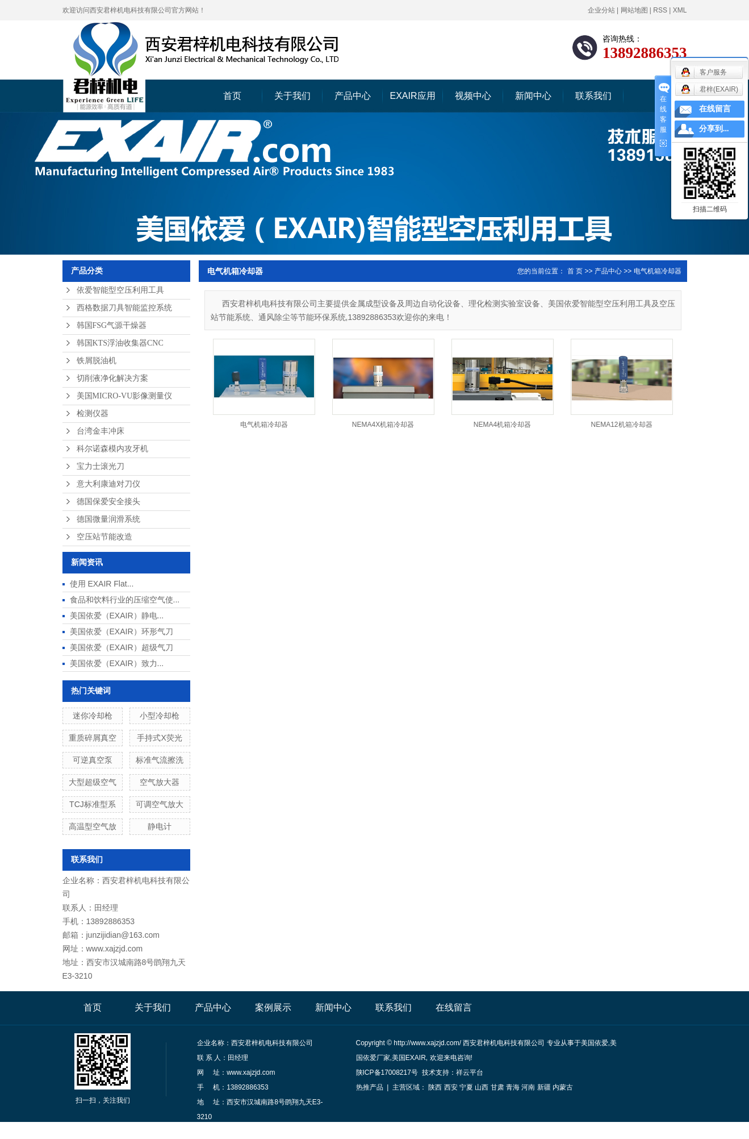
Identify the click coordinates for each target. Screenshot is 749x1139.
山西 (481, 1087)
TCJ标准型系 (92, 804)
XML (680, 10)
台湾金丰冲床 (100, 431)
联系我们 (593, 96)
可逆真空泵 (92, 759)
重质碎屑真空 (92, 737)
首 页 (575, 271)
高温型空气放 (92, 826)
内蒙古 (563, 1087)
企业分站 (601, 10)
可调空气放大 (159, 804)
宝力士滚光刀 (100, 466)
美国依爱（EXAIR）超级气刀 (121, 647)
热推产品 (369, 1087)
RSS (660, 10)
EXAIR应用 (412, 96)
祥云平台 (469, 1072)
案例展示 (273, 1007)
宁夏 (466, 1087)
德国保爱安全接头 (108, 501)
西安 (451, 1087)
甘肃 (497, 1087)
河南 (528, 1087)
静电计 (159, 826)
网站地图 (634, 10)
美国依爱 (594, 1043)
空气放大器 (159, 782)
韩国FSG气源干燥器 (112, 325)
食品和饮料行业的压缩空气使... (125, 599)
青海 (513, 1087)
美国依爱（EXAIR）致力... (117, 663)
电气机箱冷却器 (657, 271)
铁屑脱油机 (96, 360)
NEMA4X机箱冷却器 (383, 425)
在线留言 (454, 1007)
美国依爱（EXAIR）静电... (117, 615)
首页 (232, 96)
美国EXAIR (409, 1058)
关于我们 (292, 96)
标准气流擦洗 (159, 759)
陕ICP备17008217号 (387, 1072)
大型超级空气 (92, 782)
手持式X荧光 (159, 737)
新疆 (544, 1087)
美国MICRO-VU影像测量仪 (125, 396)
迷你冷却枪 (92, 715)
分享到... (714, 128)
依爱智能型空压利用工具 (120, 290)
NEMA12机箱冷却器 (621, 425)
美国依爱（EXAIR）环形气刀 (121, 631)
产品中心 (352, 96)
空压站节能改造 (104, 537)
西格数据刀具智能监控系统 (124, 308)
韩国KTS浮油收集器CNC (120, 343)
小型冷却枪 (159, 715)
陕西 (435, 1087)
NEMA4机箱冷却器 (502, 425)
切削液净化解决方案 (112, 378)
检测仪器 (92, 413)
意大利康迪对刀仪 (108, 484)
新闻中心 (533, 96)
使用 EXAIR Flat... (102, 583)
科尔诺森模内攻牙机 (112, 448)
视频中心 (473, 96)
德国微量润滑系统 (108, 519)
